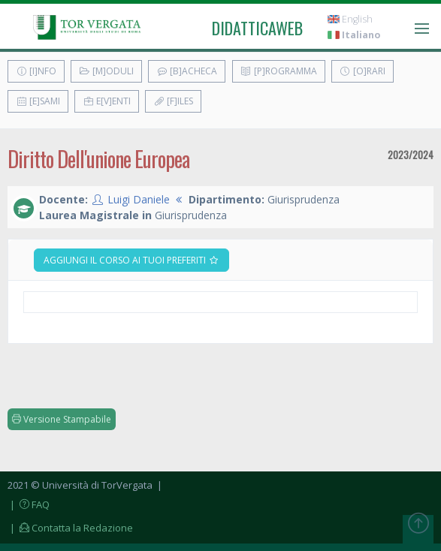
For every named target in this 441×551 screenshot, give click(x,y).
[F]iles (173, 101)
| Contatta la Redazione (70, 527)
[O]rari (362, 71)
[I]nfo (36, 71)
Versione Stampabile (61, 419)
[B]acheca (186, 71)
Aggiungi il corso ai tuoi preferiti (131, 260)
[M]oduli (106, 71)
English (350, 19)
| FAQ (29, 504)
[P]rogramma (278, 71)
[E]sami (38, 101)
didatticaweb (257, 28)
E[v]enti (107, 101)
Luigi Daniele (138, 199)
